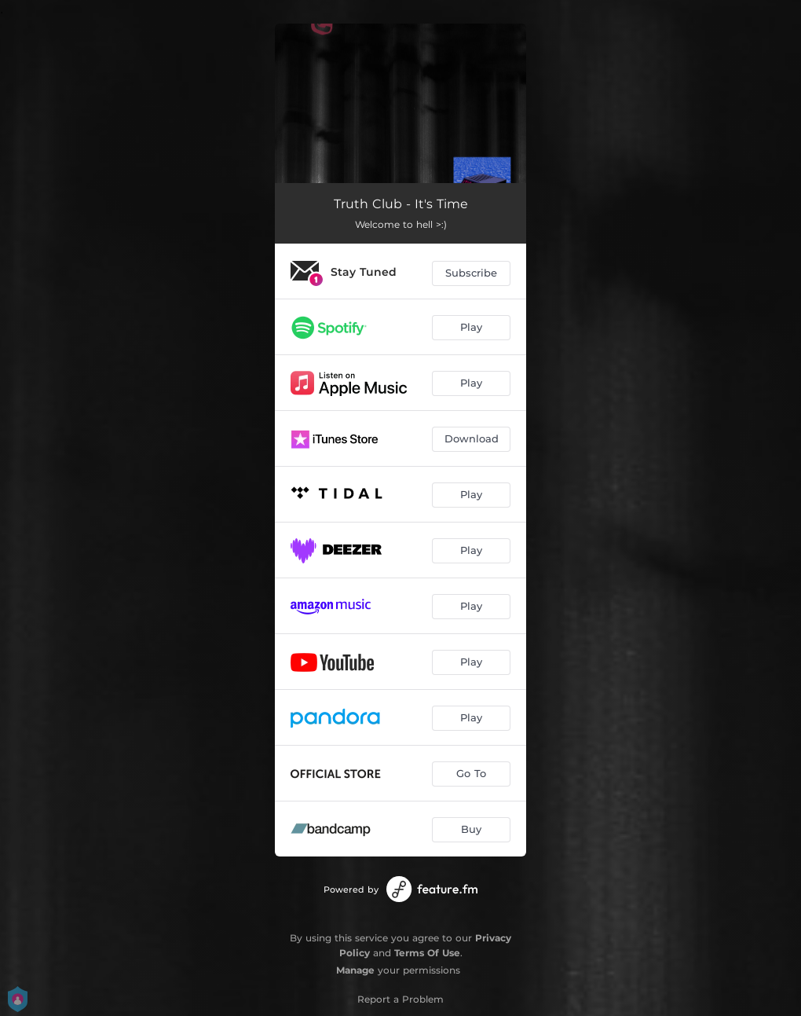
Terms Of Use (427, 953)
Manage (355, 970)
